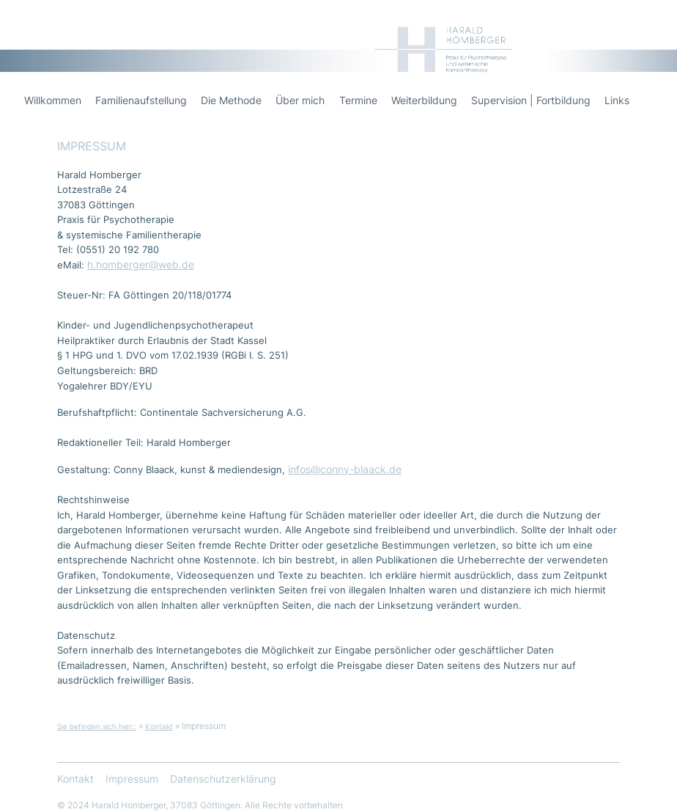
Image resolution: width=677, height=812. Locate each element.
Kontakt (159, 726)
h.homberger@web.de (140, 265)
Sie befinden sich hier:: (96, 726)
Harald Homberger (594, 22)
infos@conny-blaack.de (345, 469)
